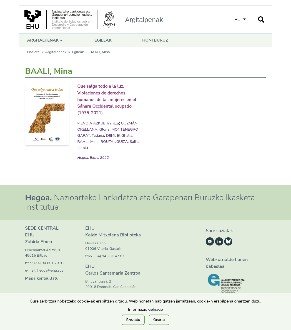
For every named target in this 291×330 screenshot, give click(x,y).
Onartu (159, 319)
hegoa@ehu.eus (50, 270)
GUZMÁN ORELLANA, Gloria (104, 128)
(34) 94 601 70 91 (49, 262)
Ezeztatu (133, 319)
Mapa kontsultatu (41, 277)
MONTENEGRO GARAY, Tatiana (106, 134)
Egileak (102, 40)
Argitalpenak (45, 40)
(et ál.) (127, 147)
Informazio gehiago (145, 309)
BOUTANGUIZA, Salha (98, 147)
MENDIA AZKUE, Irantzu (99, 122)
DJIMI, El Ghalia (91, 141)
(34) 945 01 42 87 (109, 255)
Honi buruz (155, 40)
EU (240, 19)
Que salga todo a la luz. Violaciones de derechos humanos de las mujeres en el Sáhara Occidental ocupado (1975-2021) (107, 99)
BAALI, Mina (119, 141)
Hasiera (33, 52)
